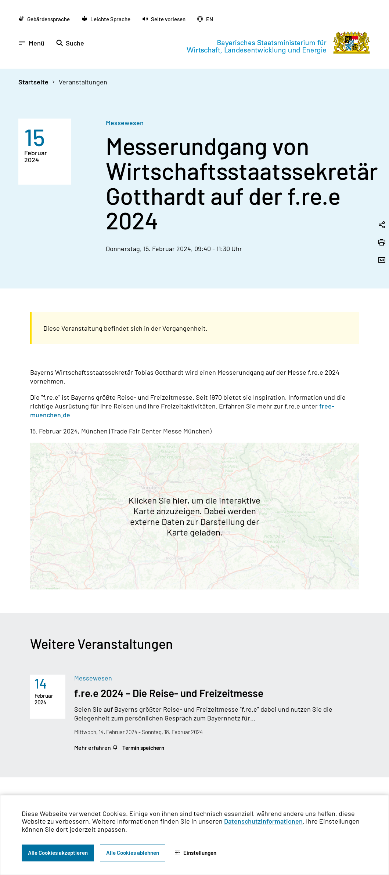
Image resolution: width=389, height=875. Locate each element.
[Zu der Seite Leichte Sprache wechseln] (106, 18)
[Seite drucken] (381, 243)
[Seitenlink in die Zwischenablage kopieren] (381, 225)
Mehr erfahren (93, 747)
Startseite (33, 82)
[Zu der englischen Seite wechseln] (205, 18)
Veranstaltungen (83, 82)
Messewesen (125, 123)
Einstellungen (195, 852)
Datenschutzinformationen (263, 821)
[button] (164, 18)
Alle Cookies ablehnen (132, 852)
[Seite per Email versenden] (381, 260)
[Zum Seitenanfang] (373, 437)
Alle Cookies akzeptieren (58, 852)
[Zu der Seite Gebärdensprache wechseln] (44, 18)
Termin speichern (138, 747)
